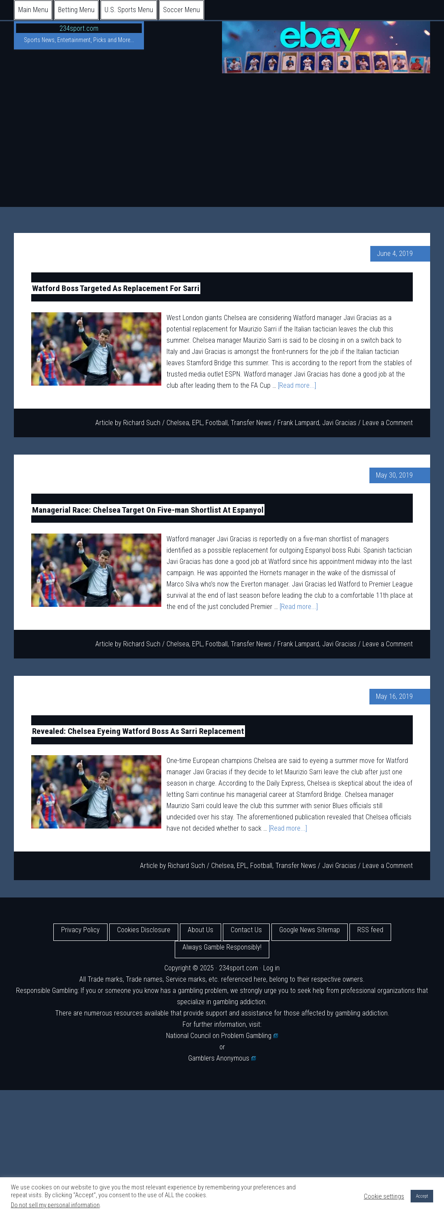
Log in (271, 968)
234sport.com (78, 28)
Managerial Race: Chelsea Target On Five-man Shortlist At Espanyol (148, 509)
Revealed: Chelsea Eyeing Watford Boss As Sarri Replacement (138, 731)
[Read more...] (297, 385)
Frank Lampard (298, 423)
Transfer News (251, 423)
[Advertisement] (222, 142)
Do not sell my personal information (55, 1205)
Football (217, 423)
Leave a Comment (387, 423)
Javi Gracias (339, 423)
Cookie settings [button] (384, 1196)
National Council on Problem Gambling (222, 1036)
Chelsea (177, 423)
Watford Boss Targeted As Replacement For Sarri (115, 288)
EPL (197, 423)
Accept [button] (422, 1196)
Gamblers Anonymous (222, 1058)
